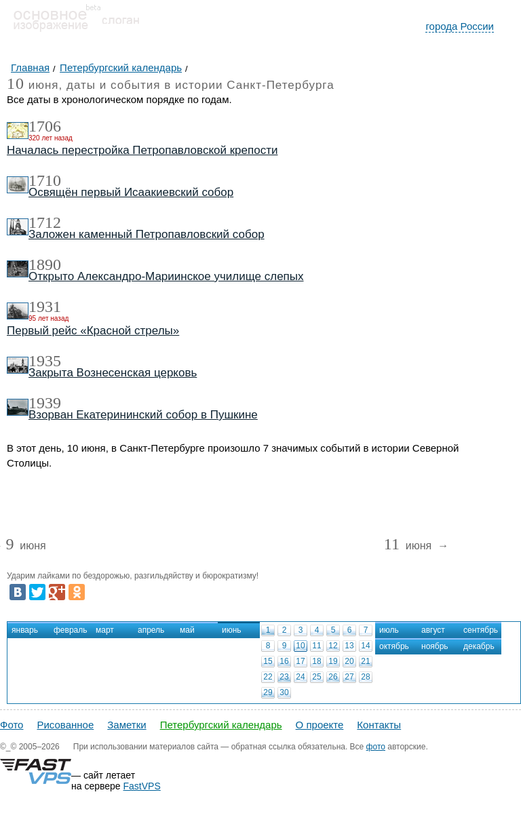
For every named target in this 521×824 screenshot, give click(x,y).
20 (349, 661)
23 (283, 677)
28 (365, 677)
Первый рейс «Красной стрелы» (93, 330)
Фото (11, 724)
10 (300, 645)
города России (459, 26)
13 (349, 645)
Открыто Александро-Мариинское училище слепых (166, 276)
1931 (44, 306)
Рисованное (65, 724)
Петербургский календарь (221, 724)
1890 (44, 264)
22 (267, 677)
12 (332, 645)
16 (283, 661)
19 (332, 661)
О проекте (320, 724)
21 (365, 661)
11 (316, 645)
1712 (44, 222)
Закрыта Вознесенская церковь (112, 372)
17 (300, 661)
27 (349, 677)
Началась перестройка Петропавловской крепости (142, 150)
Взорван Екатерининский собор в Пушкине (143, 414)
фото (375, 746)
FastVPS (142, 786)
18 (316, 661)
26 (332, 677)
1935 (44, 361)
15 (267, 661)
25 (316, 677)
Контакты (379, 724)
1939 (44, 403)
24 (300, 677)
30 (283, 692)
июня (25, 546)
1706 (44, 126)
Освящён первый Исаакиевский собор (130, 192)
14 (365, 645)
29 (267, 692)
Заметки (126, 724)
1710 (44, 180)
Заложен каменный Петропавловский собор (146, 234)
